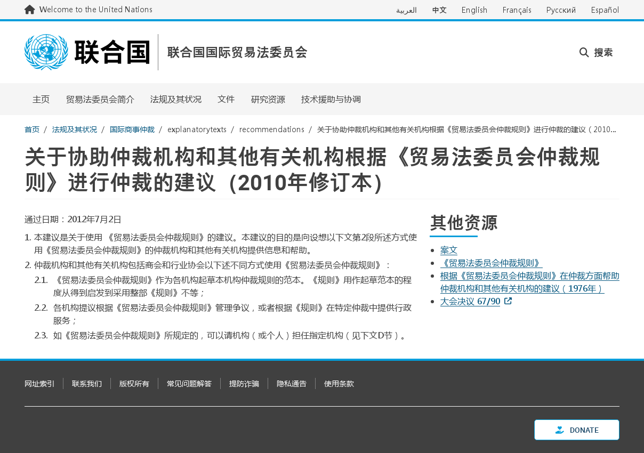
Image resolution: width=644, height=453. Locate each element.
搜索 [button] (596, 52)
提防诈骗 (244, 383)
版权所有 (134, 383)
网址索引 (39, 383)
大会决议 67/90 (470, 300)
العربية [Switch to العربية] (406, 10)
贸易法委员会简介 (100, 98)
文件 (226, 98)
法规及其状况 (176, 98)
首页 (32, 129)
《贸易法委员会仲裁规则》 (491, 262)
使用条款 (339, 383)
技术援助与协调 (331, 98)
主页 (41, 98)
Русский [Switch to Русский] (561, 10)
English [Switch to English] (475, 10)
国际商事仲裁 (132, 129)
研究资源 (268, 98)
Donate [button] (577, 430)
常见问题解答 (189, 383)
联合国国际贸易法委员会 (237, 52)
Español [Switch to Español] (605, 10)
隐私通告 (292, 383)
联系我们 (87, 383)
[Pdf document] (456, 249)
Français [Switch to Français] (517, 10)
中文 (439, 10)
